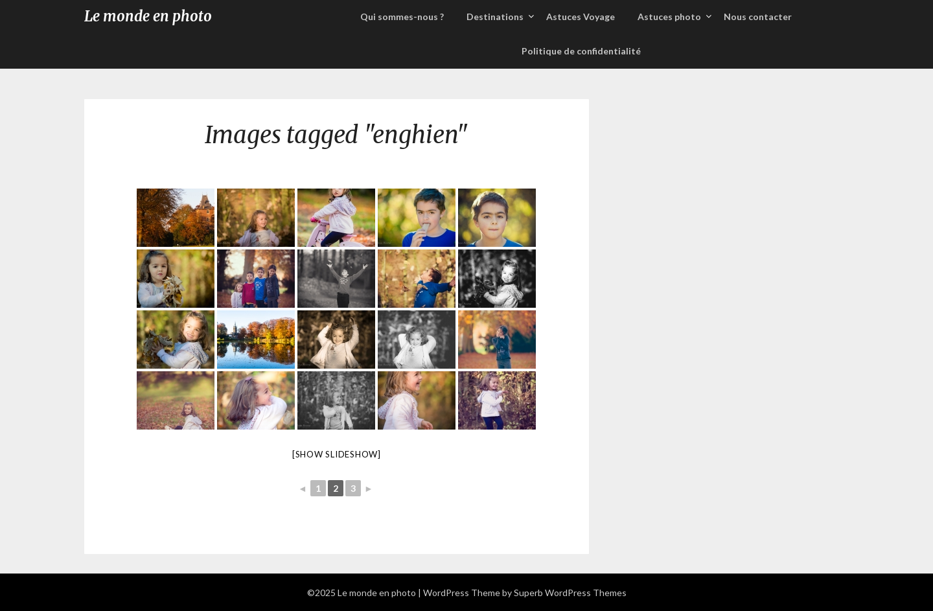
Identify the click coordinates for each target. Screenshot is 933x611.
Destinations (495, 16)
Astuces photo (669, 16)
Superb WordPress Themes (570, 592)
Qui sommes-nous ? (402, 16)
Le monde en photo (148, 16)
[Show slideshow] (336, 454)
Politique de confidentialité (581, 50)
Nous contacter (758, 16)
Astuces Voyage (580, 16)
